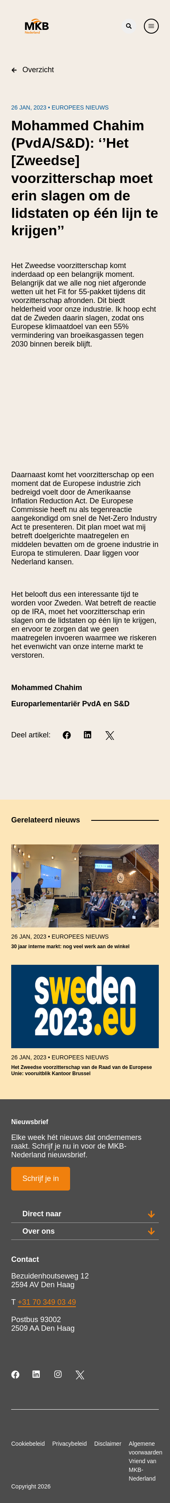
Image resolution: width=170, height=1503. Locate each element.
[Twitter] (109, 735)
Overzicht (32, 70)
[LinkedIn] (88, 735)
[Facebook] (67, 735)
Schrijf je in (40, 1178)
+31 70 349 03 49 (47, 1302)
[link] (85, 900)
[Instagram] (58, 1375)
